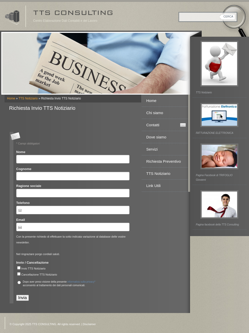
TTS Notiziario (28, 98)
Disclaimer (89, 324)
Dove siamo (156, 137)
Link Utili (153, 185)
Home (11, 98)
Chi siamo (154, 113)
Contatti (152, 125)
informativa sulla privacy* (81, 281)
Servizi (152, 149)
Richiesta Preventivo (163, 161)
